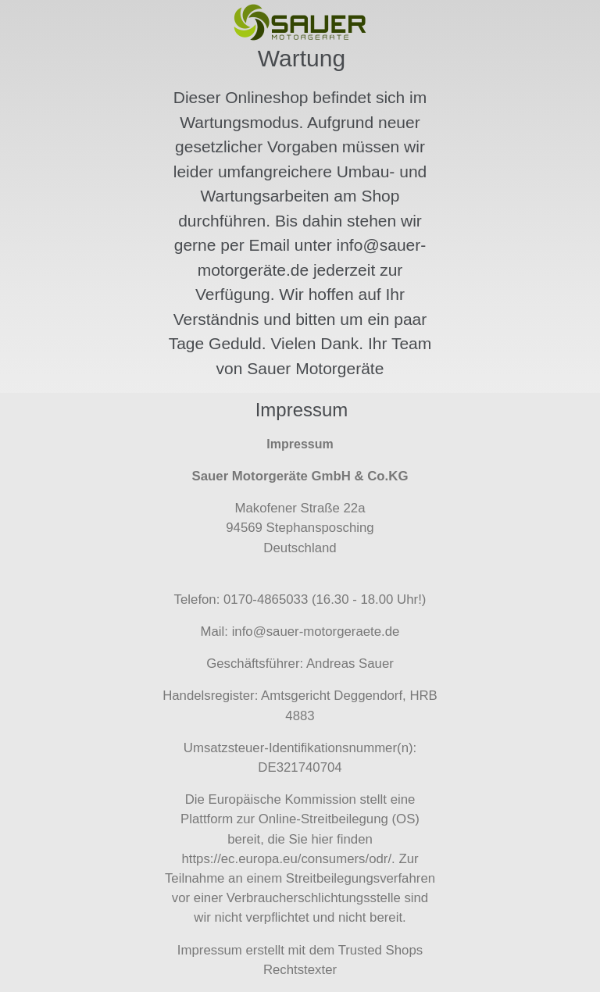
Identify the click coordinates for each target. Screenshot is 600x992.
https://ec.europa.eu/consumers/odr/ (286, 858)
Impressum (209, 950)
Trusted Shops (380, 950)
